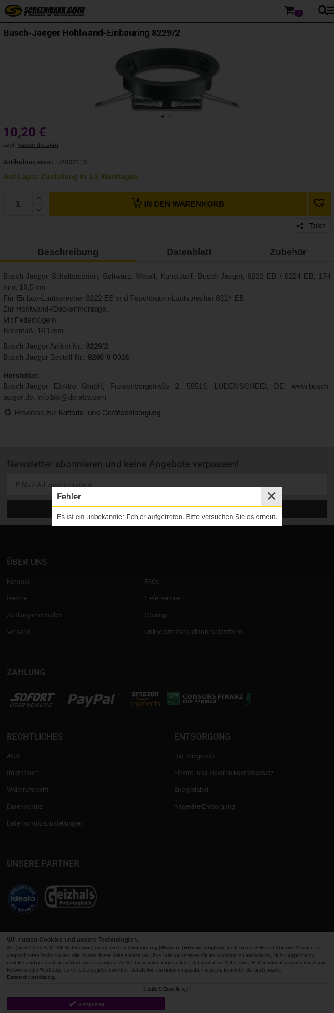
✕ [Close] (271, 496)
